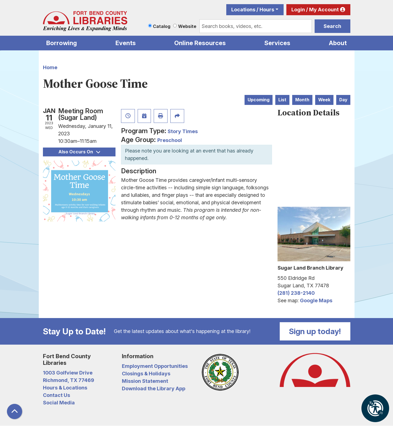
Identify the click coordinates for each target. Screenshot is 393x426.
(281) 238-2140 (296, 293)
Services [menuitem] (277, 43)
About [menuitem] (338, 43)
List (282, 99)
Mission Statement (145, 381)
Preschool (169, 140)
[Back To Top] (14, 411)
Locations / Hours (252, 9)
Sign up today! (315, 331)
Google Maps (316, 300)
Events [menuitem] (125, 43)
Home (50, 67)
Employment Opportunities (155, 366)
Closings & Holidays (146, 373)
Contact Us (56, 395)
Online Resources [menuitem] (200, 43)
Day (343, 99)
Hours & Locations (65, 388)
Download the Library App (153, 388)
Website (187, 26)
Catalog (161, 26)
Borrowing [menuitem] (61, 43)
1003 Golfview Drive (68, 373)
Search (332, 26)
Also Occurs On (79, 151)
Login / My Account (315, 9)
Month (302, 99)
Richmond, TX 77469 (68, 380)
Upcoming (258, 99)
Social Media (59, 403)
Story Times (183, 131)
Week (324, 99)
